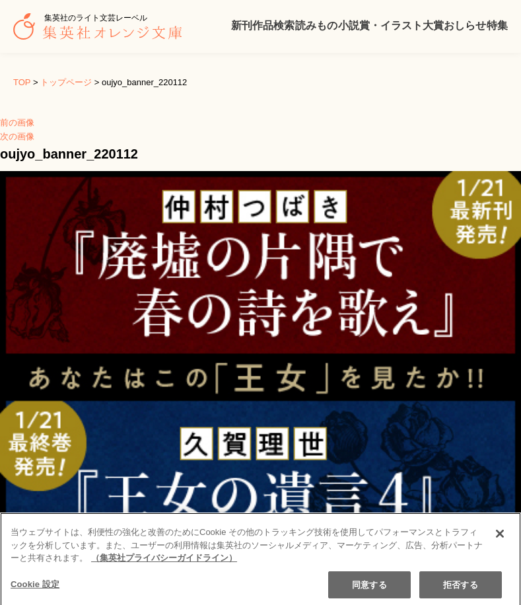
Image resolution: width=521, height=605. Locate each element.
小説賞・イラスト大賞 (391, 25)
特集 (497, 25)
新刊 (241, 25)
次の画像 (17, 136)
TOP (21, 82)
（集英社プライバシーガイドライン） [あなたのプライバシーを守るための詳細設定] (164, 568)
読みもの (316, 25)
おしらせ (465, 25)
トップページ (66, 82)
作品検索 (273, 25)
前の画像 (17, 122)
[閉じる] (499, 544)
